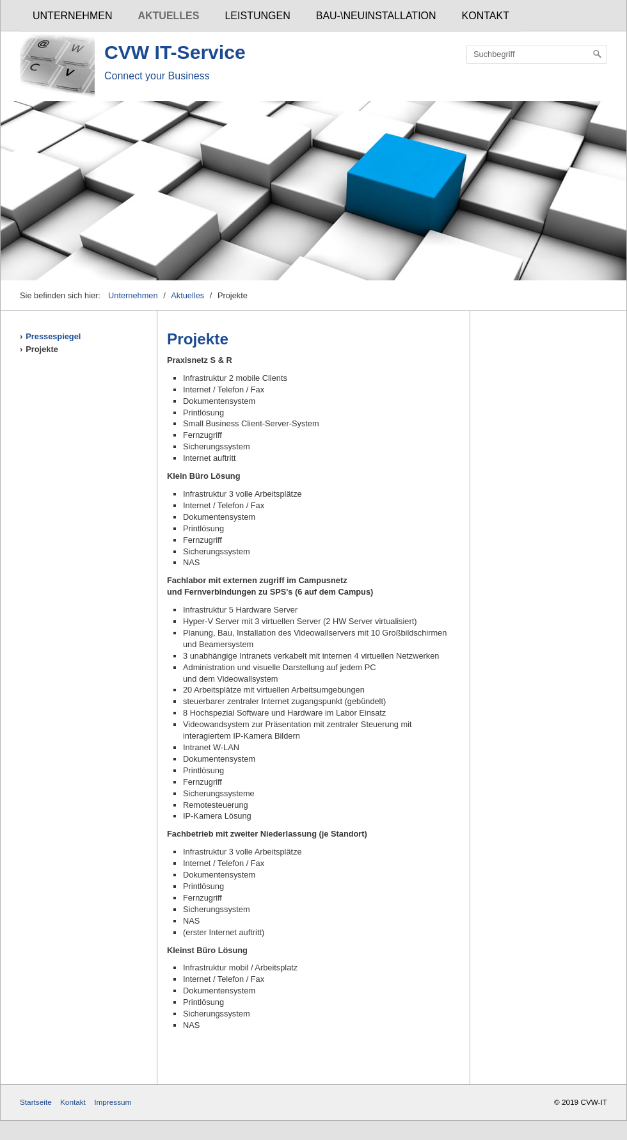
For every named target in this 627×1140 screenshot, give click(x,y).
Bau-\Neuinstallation (376, 15)
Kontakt (485, 15)
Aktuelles (168, 15)
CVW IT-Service (175, 52)
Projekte (42, 349)
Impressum (112, 1102)
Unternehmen (72, 15)
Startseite (36, 1102)
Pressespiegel (53, 336)
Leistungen (257, 15)
